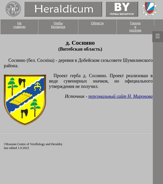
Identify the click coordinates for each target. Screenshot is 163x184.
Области (97, 23)
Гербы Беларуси (58, 25)
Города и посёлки (135, 26)
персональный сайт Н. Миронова (120, 96)
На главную (19, 25)
